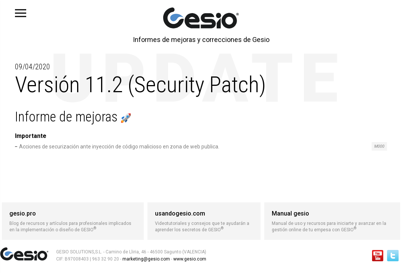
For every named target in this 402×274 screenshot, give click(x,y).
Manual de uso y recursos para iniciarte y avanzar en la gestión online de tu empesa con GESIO (332, 221)
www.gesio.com (189, 259)
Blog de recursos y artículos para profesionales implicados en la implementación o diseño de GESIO (72, 221)
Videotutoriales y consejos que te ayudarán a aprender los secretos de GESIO (204, 221)
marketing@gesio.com (146, 259)
